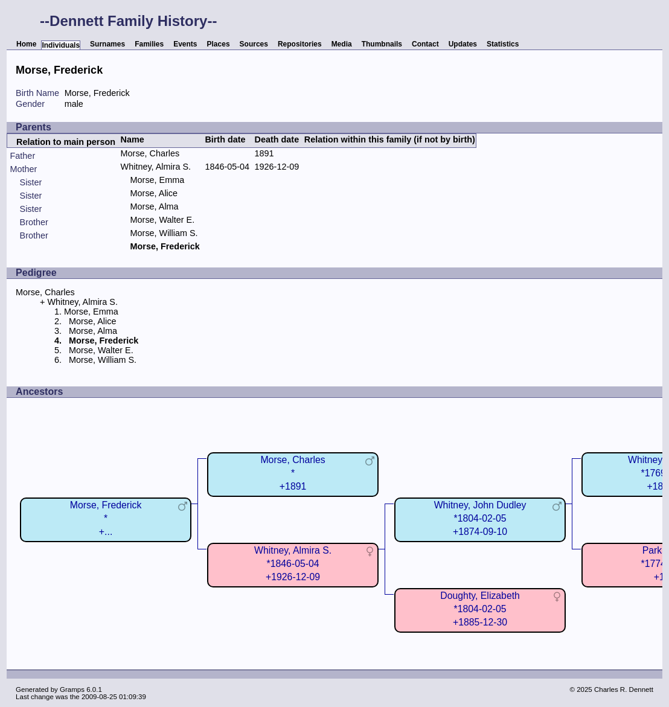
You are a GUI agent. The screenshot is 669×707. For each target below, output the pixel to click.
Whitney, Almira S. (156, 166)
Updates (463, 44)
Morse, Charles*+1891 (292, 473)
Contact (425, 44)
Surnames (107, 44)
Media (341, 44)
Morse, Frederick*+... (106, 518)
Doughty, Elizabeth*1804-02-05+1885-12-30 (480, 608)
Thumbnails (382, 44)
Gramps (72, 689)
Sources (254, 44)
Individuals (61, 45)
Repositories (300, 44)
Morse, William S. (164, 233)
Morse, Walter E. (162, 220)
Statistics (503, 44)
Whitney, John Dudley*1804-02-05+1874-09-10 (480, 518)
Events (185, 44)
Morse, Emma (157, 180)
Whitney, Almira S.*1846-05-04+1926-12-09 (292, 563)
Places (218, 44)
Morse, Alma (154, 206)
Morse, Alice (154, 193)
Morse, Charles (150, 153)
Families (149, 44)
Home (26, 44)
